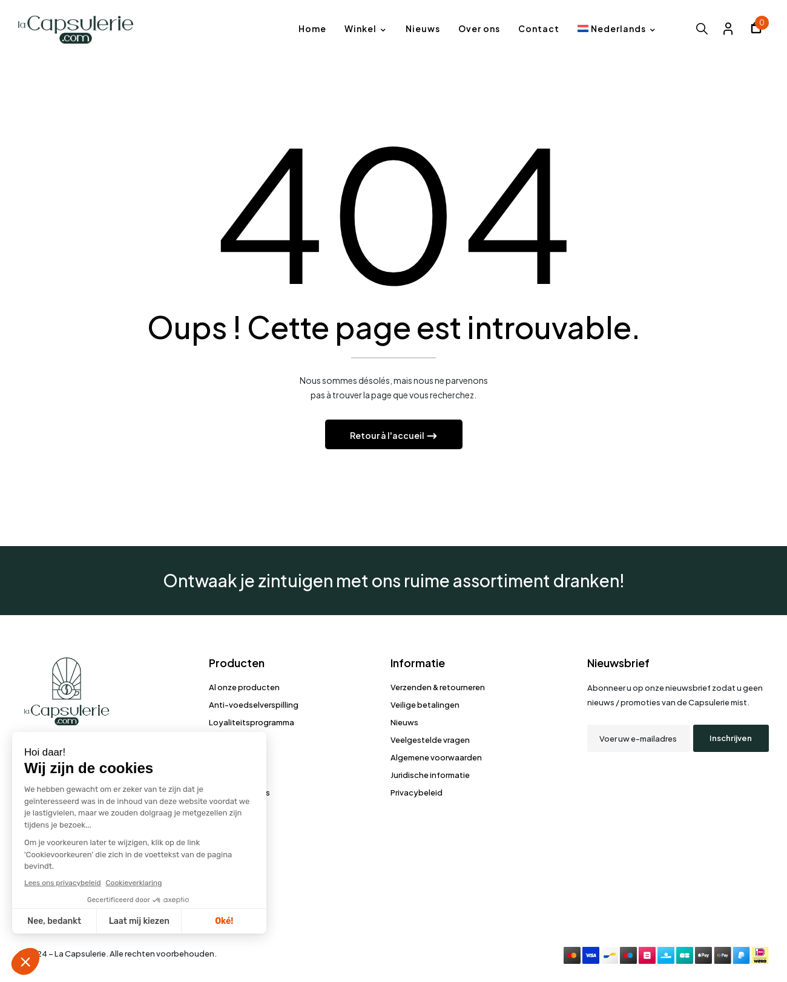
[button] (756, 29)
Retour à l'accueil (388, 435)
